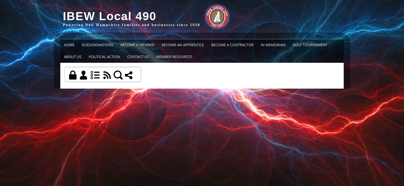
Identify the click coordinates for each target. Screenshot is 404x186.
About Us (72, 56)
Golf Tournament (310, 44)
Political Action (104, 56)
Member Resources (174, 56)
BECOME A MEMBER (137, 44)
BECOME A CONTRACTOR (232, 44)
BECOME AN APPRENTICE (183, 44)
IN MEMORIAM (273, 44)
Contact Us (138, 56)
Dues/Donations (97, 44)
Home (69, 44)
